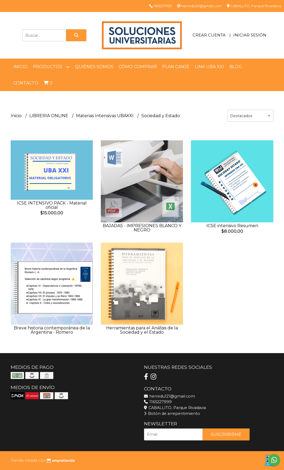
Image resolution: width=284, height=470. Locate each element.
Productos (51, 67)
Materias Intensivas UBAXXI (105, 115)
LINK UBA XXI (209, 66)
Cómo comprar (138, 66)
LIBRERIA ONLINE (49, 115)
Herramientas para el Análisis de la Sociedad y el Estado (142, 330)
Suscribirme (226, 434)
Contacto (25, 82)
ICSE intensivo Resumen (232, 225)
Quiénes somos (94, 66)
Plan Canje (176, 66)
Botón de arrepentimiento (172, 413)
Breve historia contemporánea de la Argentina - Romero (52, 330)
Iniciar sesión (249, 35)
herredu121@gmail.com (169, 396)
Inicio (20, 66)
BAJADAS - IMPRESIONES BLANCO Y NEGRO (142, 227)
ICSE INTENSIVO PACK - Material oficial (52, 205)
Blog (235, 66)
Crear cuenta (209, 35)
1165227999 (158, 401)
